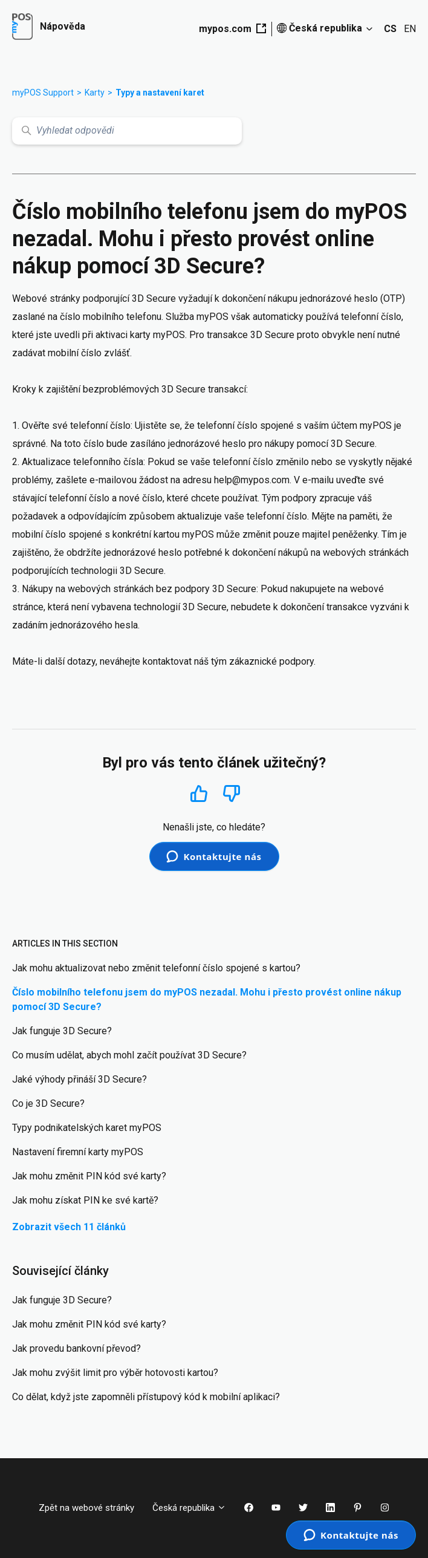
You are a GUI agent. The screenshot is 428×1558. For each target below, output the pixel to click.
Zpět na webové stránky (86, 1507)
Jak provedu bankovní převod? (76, 1348)
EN (410, 28)
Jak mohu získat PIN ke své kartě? (85, 1200)
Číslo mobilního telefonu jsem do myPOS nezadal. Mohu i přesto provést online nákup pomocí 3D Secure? (206, 999)
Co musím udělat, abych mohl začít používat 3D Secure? (129, 1055)
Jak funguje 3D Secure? (62, 1031)
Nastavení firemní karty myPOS (77, 1152)
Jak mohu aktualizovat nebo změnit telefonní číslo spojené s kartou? (156, 968)
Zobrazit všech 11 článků (69, 1227)
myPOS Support (43, 92)
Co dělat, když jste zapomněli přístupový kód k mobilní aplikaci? (146, 1397)
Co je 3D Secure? (48, 1103)
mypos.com (232, 28)
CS (390, 28)
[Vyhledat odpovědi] (127, 131)
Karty (95, 92)
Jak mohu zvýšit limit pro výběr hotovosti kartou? (115, 1372)
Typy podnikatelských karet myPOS (86, 1127)
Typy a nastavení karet (159, 92)
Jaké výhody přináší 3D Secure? (79, 1079)
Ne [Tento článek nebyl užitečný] (231, 794)
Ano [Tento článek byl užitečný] (198, 793)
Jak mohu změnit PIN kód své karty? (89, 1176)
